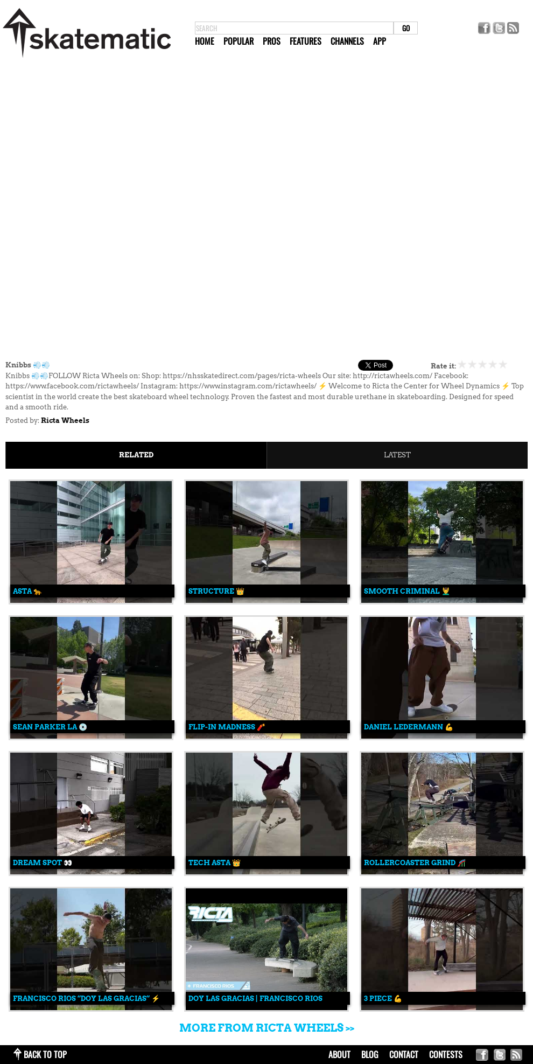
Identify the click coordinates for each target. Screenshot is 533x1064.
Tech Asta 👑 (214, 863)
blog (369, 1054)
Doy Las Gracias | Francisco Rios (255, 999)
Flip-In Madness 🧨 (226, 727)
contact (403, 1054)
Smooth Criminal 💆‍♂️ (407, 591)
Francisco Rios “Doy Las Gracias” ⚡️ (86, 999)
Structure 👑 (216, 591)
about (339, 1054)
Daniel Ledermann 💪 (408, 727)
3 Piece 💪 (383, 999)
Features (305, 40)
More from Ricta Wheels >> (266, 1027)
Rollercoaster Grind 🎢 (415, 863)
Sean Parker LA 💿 (50, 727)
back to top (45, 1054)
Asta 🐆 (27, 591)
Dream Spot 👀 (42, 863)
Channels (347, 40)
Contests (445, 1054)
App (379, 40)
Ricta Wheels (65, 420)
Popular (238, 40)
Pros (271, 40)
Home (204, 40)
